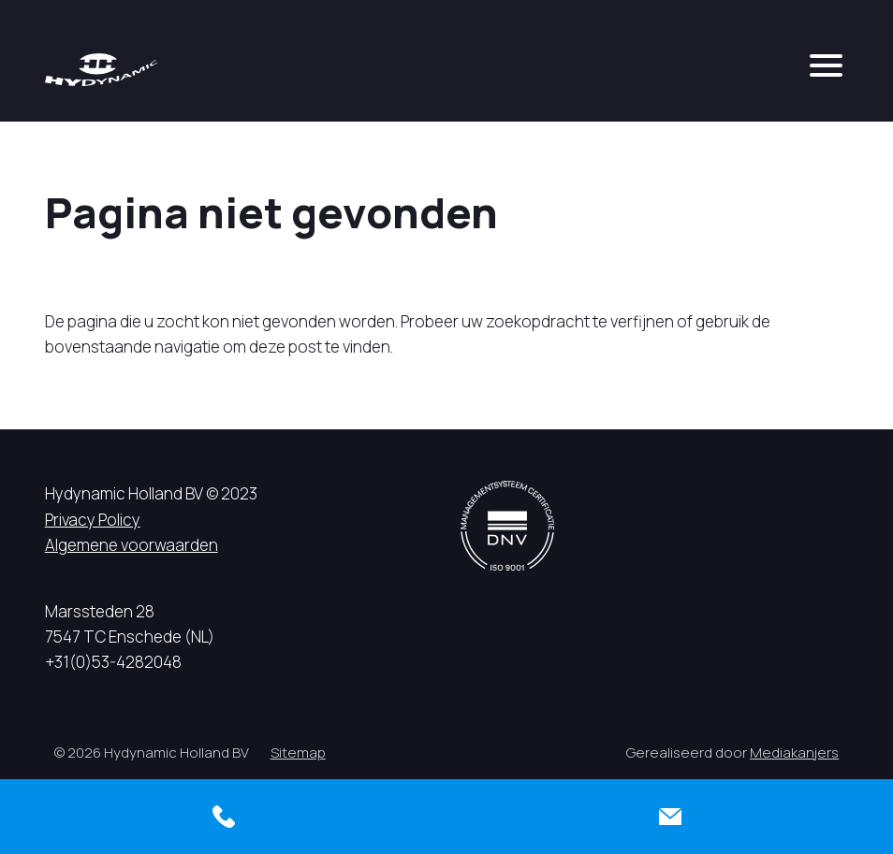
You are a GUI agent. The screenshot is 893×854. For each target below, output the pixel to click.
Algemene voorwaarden (131, 545)
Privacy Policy (92, 519)
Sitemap (298, 752)
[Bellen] (223, 816)
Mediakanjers (794, 752)
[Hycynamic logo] (101, 69)
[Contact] (669, 816)
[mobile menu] (826, 65)
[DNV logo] (507, 525)
